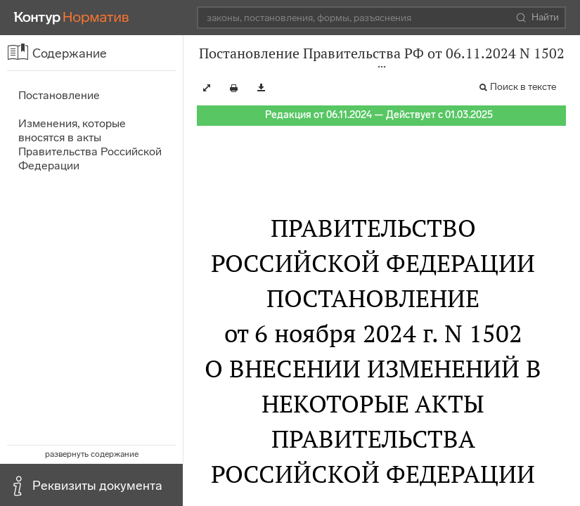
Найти (537, 18)
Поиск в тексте (523, 87)
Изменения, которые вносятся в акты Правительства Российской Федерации (90, 144)
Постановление (59, 95)
